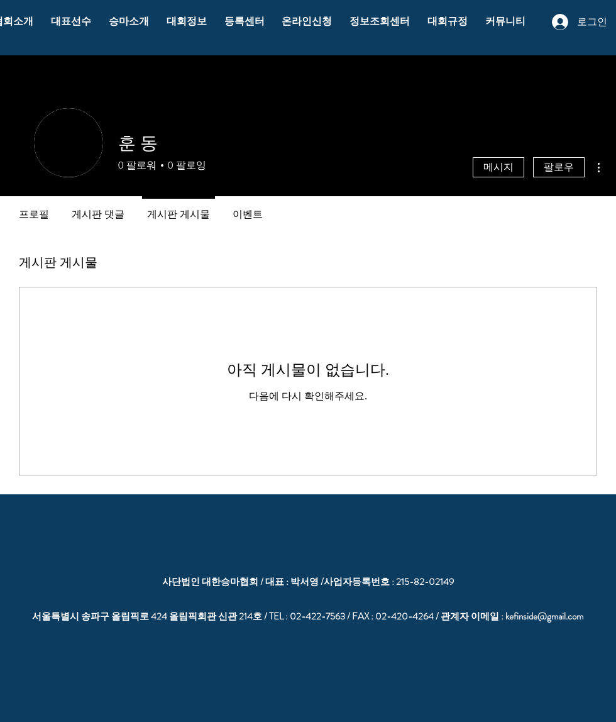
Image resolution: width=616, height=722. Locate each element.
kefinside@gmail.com (544, 616)
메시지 (498, 167)
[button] (71, 22)
